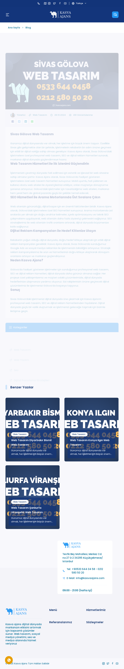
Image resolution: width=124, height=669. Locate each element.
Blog (28, 27)
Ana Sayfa (14, 27)
